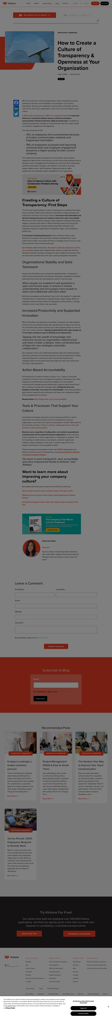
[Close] (108, 1006)
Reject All (83, 1008)
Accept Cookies (83, 1014)
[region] (56, 1007)
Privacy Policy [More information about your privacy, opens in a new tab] (10, 1008)
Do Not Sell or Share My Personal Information (83, 1002)
